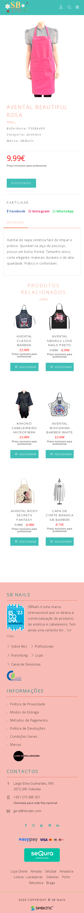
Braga (50, 883)
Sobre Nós (19, 646)
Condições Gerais (22, 736)
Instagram (39, 211)
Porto (66, 877)
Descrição (15, 222)
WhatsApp (63, 211)
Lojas (39, 655)
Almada (36, 871)
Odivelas (53, 877)
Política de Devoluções (26, 728)
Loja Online (19, 871)
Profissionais (44, 646)
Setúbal (51, 871)
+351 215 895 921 (26, 797)
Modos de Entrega (23, 712)
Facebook (16, 211)
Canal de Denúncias (26, 664)
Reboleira (36, 883)
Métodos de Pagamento (27, 720)
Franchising (19, 655)
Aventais (34, 134)
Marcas (14, 744)
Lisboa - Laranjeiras (29, 877)
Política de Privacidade (26, 704)
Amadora (66, 871)
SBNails (27, 141)
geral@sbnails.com (27, 811)
